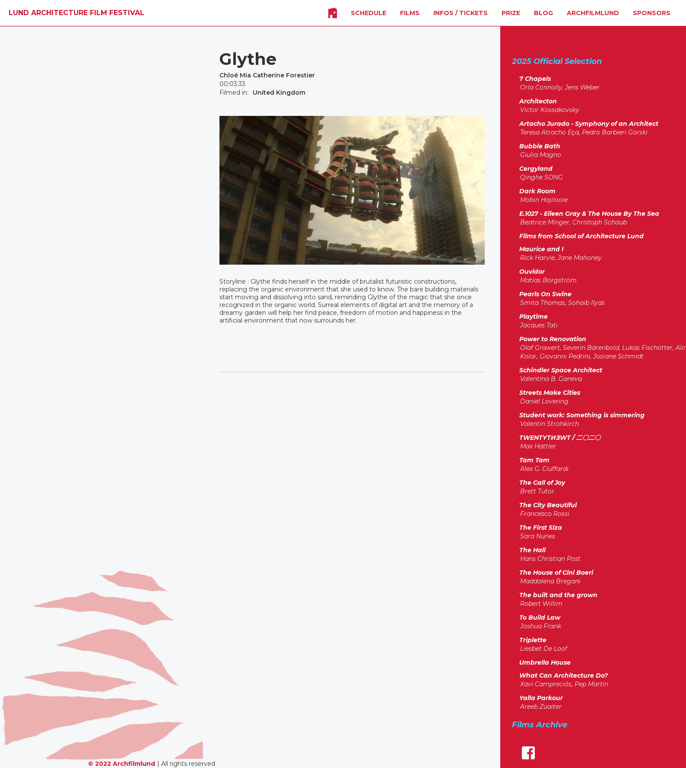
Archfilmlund (593, 13)
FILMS (409, 13)
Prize (511, 13)
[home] (76, 13)
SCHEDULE (368, 13)
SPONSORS (651, 13)
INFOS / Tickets (460, 13)
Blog (543, 13)
